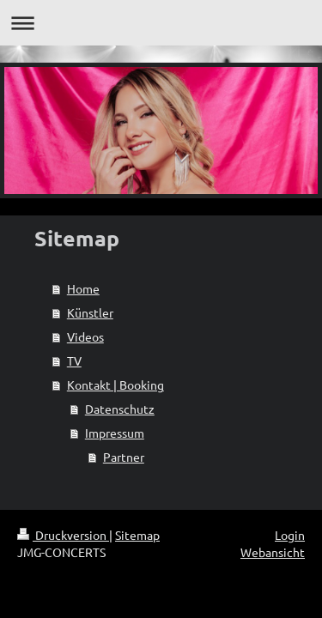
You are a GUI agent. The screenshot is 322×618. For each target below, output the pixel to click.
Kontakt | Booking (115, 384)
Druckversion (63, 534)
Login (290, 534)
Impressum (114, 432)
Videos (85, 336)
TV (74, 360)
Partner (123, 456)
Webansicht (272, 552)
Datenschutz (120, 408)
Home (83, 288)
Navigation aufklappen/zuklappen (161, 22)
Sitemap (137, 534)
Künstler (90, 312)
